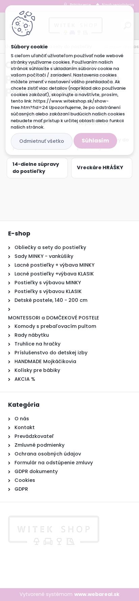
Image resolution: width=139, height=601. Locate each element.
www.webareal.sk (96, 594)
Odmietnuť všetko (41, 141)
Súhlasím (95, 140)
